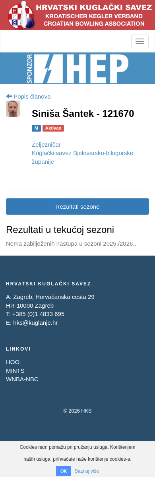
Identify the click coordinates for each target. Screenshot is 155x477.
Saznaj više (87, 471)
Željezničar (46, 144)
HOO (12, 362)
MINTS (15, 370)
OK (63, 471)
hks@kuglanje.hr (35, 322)
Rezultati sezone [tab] (78, 206)
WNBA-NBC (22, 379)
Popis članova (28, 96)
